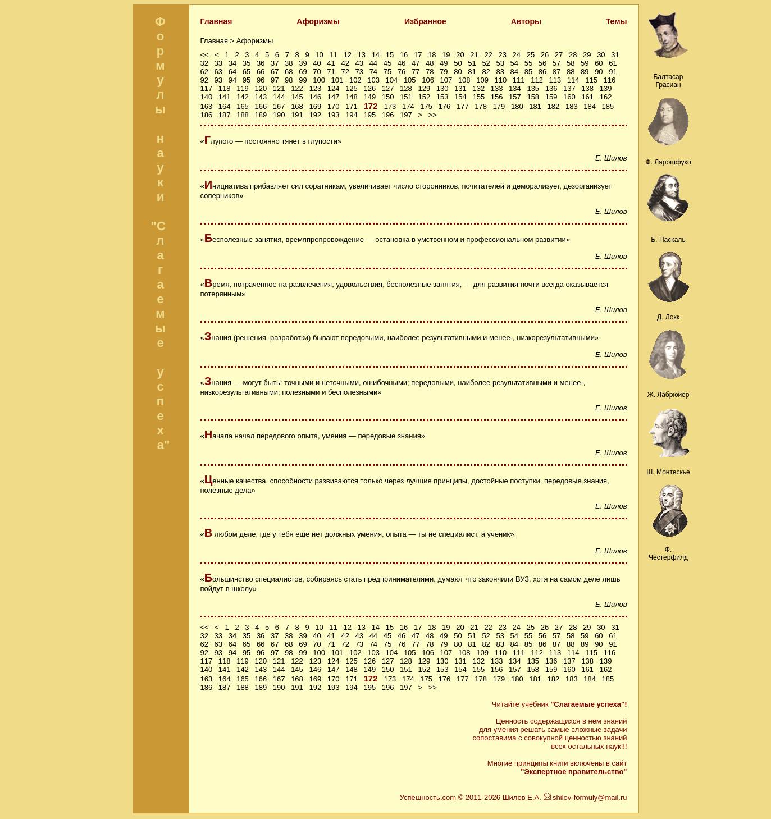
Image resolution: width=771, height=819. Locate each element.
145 (297, 97)
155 (478, 97)
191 (297, 115)
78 (430, 71)
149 (369, 97)
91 (613, 71)
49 (444, 63)
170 (333, 106)
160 (569, 97)
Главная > (218, 40)
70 (317, 71)
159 (551, 97)
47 (415, 63)
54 (514, 63)
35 (246, 63)
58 (570, 63)
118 (224, 88)
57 (556, 63)
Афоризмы (318, 21)
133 (497, 88)
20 (460, 55)
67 (275, 71)
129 (424, 88)
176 (445, 106)
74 (373, 71)
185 (608, 106)
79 (444, 71)
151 (406, 97)
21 (474, 55)
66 (260, 71)
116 (610, 80)
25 (531, 55)
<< (204, 55)
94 (232, 80)
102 (355, 80)
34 (232, 63)
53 (500, 63)
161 (587, 97)
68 (289, 71)
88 (570, 71)
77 (415, 71)
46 (401, 63)
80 (458, 71)
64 (232, 71)
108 (464, 80)
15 (390, 55)
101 (337, 80)
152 (424, 97)
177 (463, 106)
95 (246, 80)
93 (218, 80)
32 (204, 63)
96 (260, 80)
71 (331, 71)
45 (387, 63)
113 (555, 80)
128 (406, 88)
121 (279, 88)
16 (404, 55)
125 (351, 88)
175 (426, 106)
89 (584, 71)
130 (442, 88)
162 (606, 97)
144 (279, 97)
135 (533, 88)
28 (573, 55)
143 (260, 97)
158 (533, 97)
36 (260, 63)
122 (297, 88)
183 (571, 106)
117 (206, 88)
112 (537, 80)
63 (218, 71)
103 (373, 80)
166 (260, 106)
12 (347, 55)
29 (587, 55)
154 (460, 97)
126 (369, 88)
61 (613, 63)
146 (315, 97)
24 (517, 55)
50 (458, 63)
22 (488, 55)
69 (303, 71)
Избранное (425, 21)
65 (246, 71)
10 (319, 55)
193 (333, 115)
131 (460, 88)
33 (218, 63)
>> (432, 115)
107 (446, 80)
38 (289, 63)
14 (376, 55)
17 (418, 55)
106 (428, 80)
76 (401, 71)
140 (206, 97)
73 (359, 71)
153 (442, 97)
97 (275, 80)
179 (499, 106)
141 (224, 97)
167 (279, 106)
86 (542, 71)
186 (206, 115)
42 (345, 63)
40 (317, 63)
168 (297, 106)
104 (392, 80)
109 (482, 80)
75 (387, 71)
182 (554, 106)
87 (556, 71)
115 (591, 80)
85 (528, 71)
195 (369, 115)
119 (242, 88)
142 (242, 97)
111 (519, 80)
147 (333, 97)
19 (446, 55)
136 (551, 88)
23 (502, 55)
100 (319, 80)
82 (486, 71)
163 (206, 106)
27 (559, 55)
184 (589, 106)
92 (204, 80)
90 (599, 71)
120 (260, 88)
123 (315, 88)
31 (615, 55)
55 (528, 63)
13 (362, 55)
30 (601, 55)
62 (204, 71)
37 (275, 63)
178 (481, 106)
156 (497, 97)
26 (545, 55)
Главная (216, 21)
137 (569, 88)
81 (472, 71)
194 (351, 115)
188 (242, 115)
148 (351, 97)
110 (501, 80)
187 (224, 115)
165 (242, 106)
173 (390, 106)
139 (606, 88)
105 (410, 80)
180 (517, 106)
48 (430, 63)
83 (500, 71)
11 (333, 55)
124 (333, 88)
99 (303, 80)
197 (406, 115)
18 (432, 55)
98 (289, 80)
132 (478, 88)
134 (515, 88)
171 (351, 106)
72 (345, 71)
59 (584, 63)
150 (388, 97)
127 (388, 88)
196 (388, 115)
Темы (616, 21)
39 (303, 63)
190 (279, 115)
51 (472, 63)
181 (535, 106)
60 (599, 63)
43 (359, 63)
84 (514, 71)
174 (408, 106)
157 (515, 97)
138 (587, 88)
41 (331, 63)
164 (224, 106)
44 (373, 63)
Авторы (526, 21)
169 (315, 106)
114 (573, 80)
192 (315, 115)
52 (486, 63)
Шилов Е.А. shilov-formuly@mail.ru (565, 797)
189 (260, 115)
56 (542, 63)
